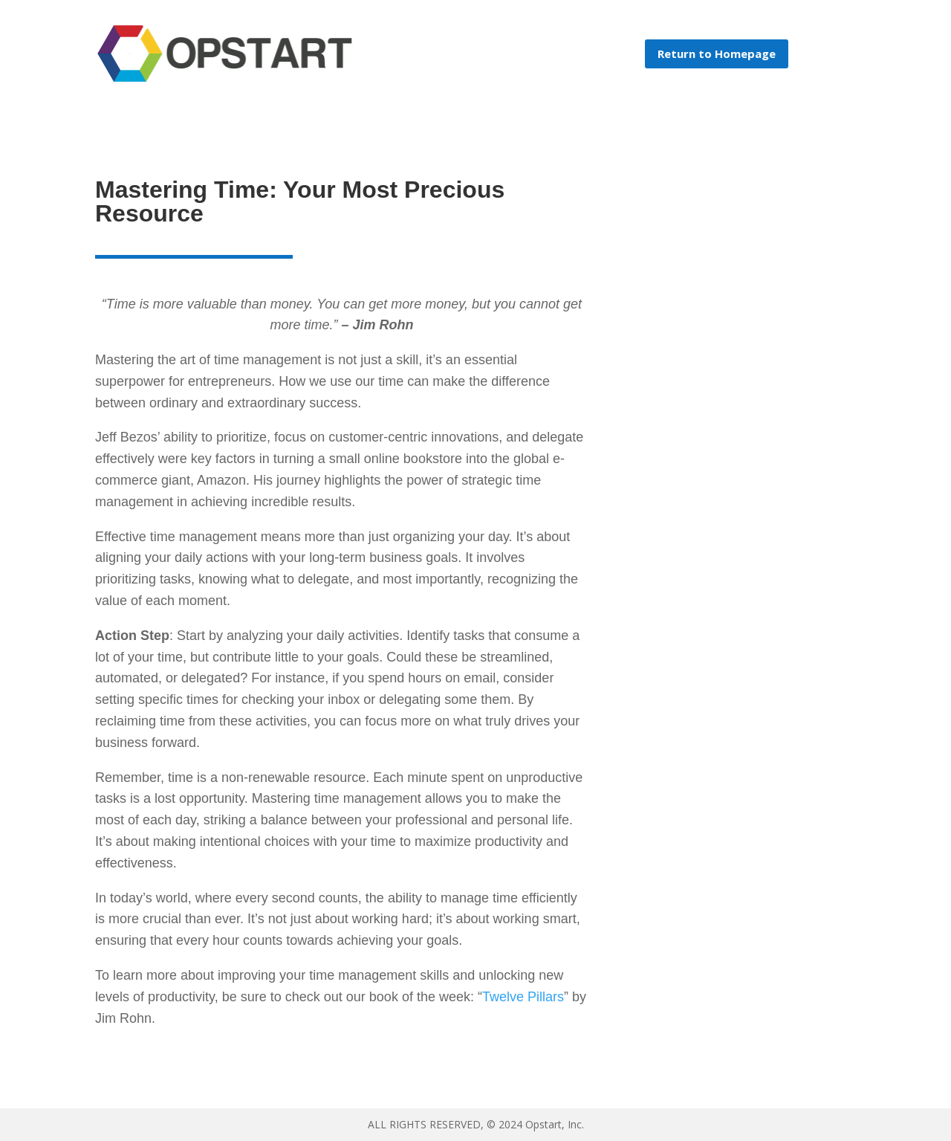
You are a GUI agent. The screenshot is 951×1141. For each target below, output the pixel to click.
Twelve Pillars (523, 996)
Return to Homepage (717, 53)
